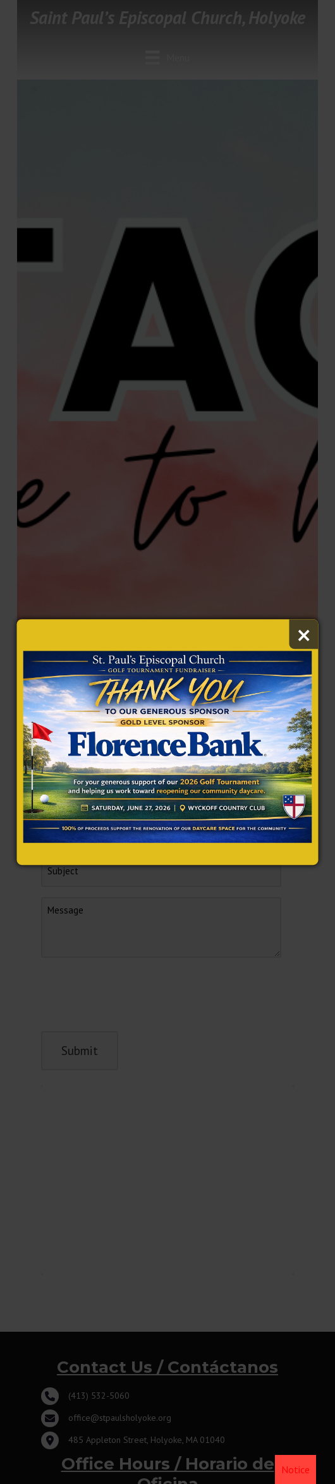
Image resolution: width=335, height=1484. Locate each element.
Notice (295, 1469)
